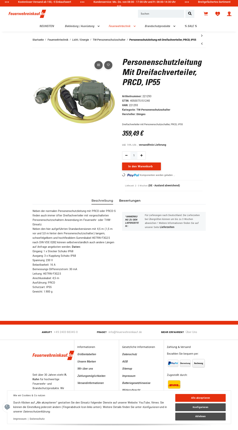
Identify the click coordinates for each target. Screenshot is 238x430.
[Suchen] (161, 14)
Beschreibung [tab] (102, 200)
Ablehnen (200, 416)
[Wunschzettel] (217, 14)
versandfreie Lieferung (152, 144)
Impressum (128, 376)
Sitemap (127, 368)
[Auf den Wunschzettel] (108, 65)
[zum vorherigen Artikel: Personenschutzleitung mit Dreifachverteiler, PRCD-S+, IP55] (202, 44)
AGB (125, 361)
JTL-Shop (217, 424)
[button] (229, 14)
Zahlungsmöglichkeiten (91, 376)
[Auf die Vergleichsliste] (98, 65)
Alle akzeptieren (200, 398)
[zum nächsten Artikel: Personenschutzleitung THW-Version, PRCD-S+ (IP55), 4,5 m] (202, 36)
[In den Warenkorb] (35, 56)
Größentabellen (86, 354)
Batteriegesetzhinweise (136, 383)
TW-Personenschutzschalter (153, 109)
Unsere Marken (86, 361)
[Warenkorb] (206, 14)
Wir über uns (85, 368)
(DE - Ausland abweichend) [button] (164, 185)
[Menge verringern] (126, 155)
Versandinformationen (90, 383)
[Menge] (134, 155)
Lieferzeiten (167, 227)
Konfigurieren (200, 407)
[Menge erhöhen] (141, 155)
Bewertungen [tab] (130, 200)
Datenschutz (129, 354)
